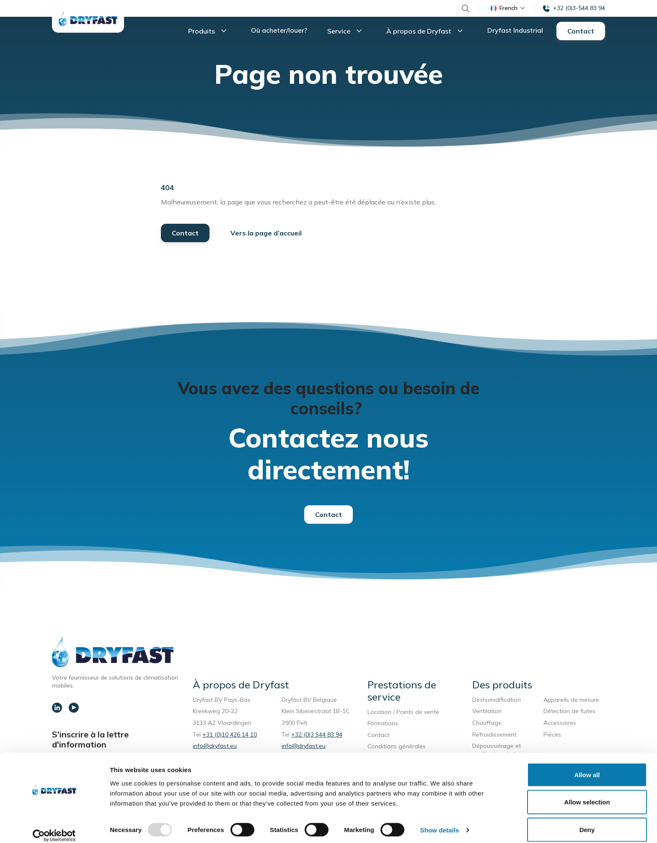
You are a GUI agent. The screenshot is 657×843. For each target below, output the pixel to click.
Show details (439, 821)
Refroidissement (494, 736)
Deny (587, 820)
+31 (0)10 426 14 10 (229, 736)
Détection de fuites (569, 712)
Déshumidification (496, 701)
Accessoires (559, 724)
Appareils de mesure (571, 701)
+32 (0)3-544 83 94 (579, 8)
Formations (382, 725)
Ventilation (487, 712)
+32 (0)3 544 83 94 (316, 736)
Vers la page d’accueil (266, 234)
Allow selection (587, 793)
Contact (580, 32)
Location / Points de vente (403, 713)
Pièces (552, 736)
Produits (209, 32)
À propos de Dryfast (426, 32)
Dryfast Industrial (515, 31)
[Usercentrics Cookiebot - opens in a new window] (54, 826)
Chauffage (487, 724)
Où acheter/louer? (279, 31)
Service (346, 32)
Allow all (587, 765)
